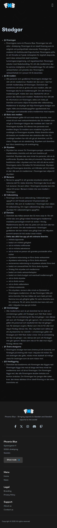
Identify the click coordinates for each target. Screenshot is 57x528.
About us (8, 506)
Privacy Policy (9, 495)
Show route (13, 460)
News (6, 480)
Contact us (8, 510)
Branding (7, 491)
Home (6, 476)
